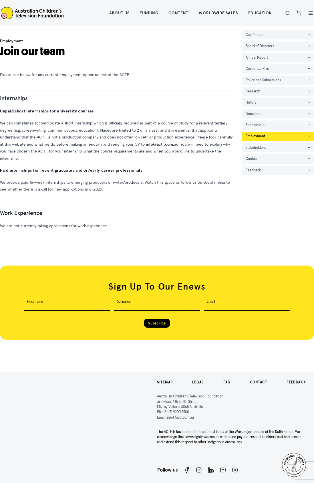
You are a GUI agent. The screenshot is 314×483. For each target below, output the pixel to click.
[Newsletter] (223, 470)
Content (178, 12)
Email (211, 301)
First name (35, 301)
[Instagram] (199, 470)
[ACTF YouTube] (235, 470)
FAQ (226, 382)
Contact (258, 382)
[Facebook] (187, 470)
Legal (198, 382)
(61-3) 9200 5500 (176, 412)
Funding (149, 12)
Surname (124, 301)
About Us (119, 12)
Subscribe (157, 323)
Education (260, 12)
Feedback (296, 382)
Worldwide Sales (218, 12)
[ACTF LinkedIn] (211, 470)
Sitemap (165, 382)
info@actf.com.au (162, 144)
